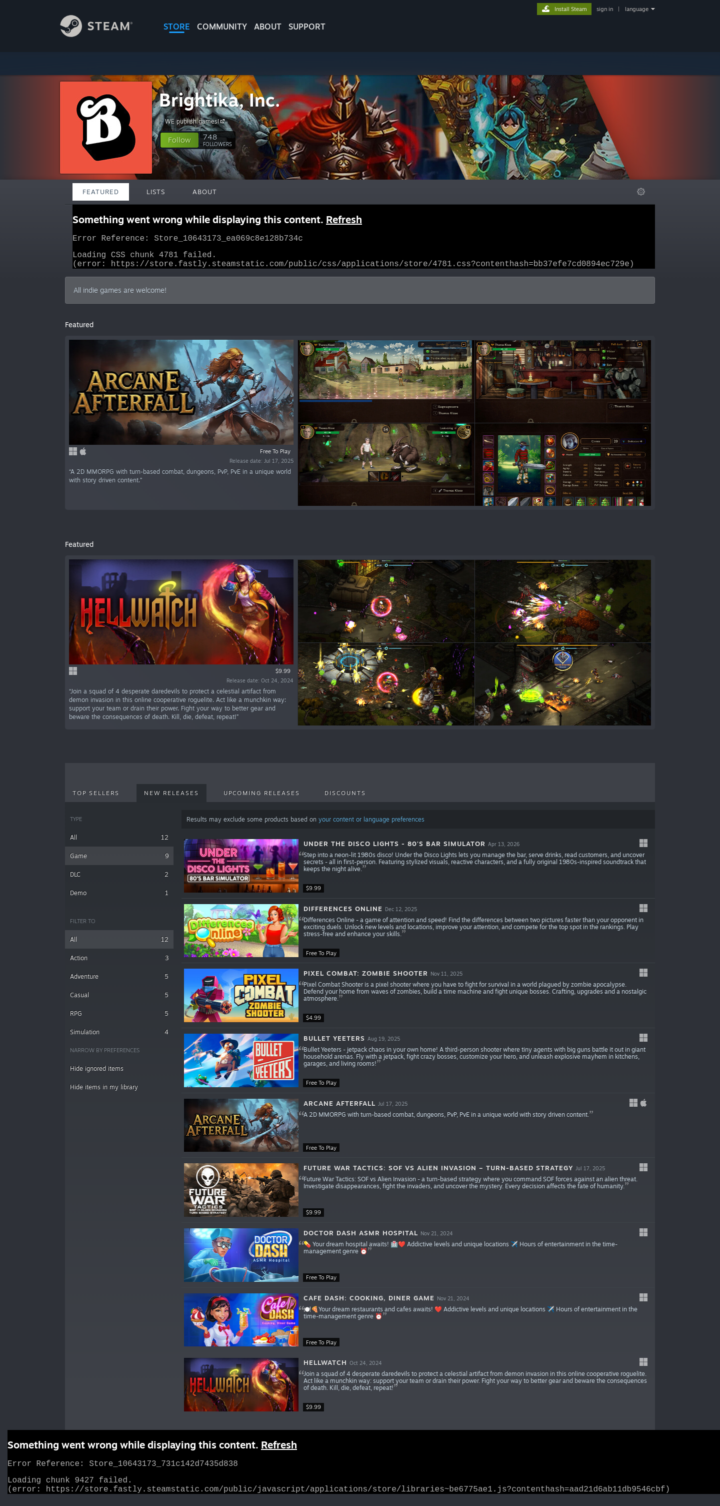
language (636, 9)
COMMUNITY (222, 27)
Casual (119, 1001)
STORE (177, 27)
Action (119, 964)
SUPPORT (307, 27)
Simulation (119, 1038)
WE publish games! (196, 121)
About (268, 27)
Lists (155, 192)
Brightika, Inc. (219, 100)
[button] (179, 140)
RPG (119, 1019)
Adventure (119, 982)
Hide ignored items (97, 1074)
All (119, 843)
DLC (119, 880)
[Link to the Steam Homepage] (104, 34)
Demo (119, 899)
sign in (604, 9)
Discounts (345, 799)
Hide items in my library (104, 1093)
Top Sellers (96, 799)
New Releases (171, 799)
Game (119, 862)
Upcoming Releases (262, 799)
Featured (100, 192)
